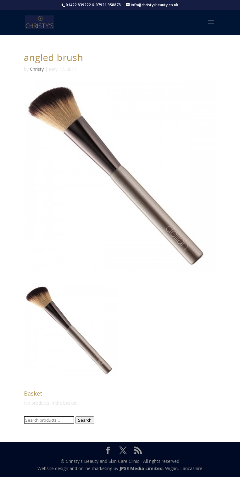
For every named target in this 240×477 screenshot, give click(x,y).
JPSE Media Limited (141, 468)
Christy (37, 69)
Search (85, 420)
